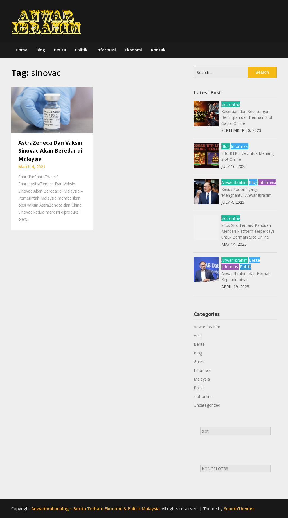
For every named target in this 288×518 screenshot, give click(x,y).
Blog (40, 50)
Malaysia (202, 379)
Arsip (198, 335)
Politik (81, 50)
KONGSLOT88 (215, 468)
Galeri (199, 361)
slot (205, 431)
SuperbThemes (239, 508)
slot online (230, 104)
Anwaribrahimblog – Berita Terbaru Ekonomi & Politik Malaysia (95, 508)
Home (21, 50)
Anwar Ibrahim (234, 182)
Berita (60, 50)
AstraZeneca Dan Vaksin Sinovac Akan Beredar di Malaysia (50, 150)
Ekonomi (133, 50)
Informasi (106, 50)
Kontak (158, 50)
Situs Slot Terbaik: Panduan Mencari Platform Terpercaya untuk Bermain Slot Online (248, 231)
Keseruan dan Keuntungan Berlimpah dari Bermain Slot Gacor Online (247, 117)
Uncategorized (207, 405)
